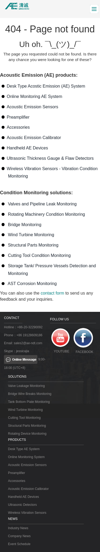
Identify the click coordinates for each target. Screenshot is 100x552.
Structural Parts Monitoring (33, 245)
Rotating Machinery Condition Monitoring (46, 214)
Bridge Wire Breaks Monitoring (29, 394)
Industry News (18, 528)
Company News (19, 536)
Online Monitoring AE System (34, 96)
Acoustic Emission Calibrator (34, 137)
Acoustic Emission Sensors (32, 107)
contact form (52, 293)
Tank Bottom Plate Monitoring (29, 402)
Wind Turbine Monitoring (31, 234)
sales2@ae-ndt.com (28, 343)
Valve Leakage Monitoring (26, 386)
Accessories (18, 127)
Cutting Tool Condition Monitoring (39, 255)
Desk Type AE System (24, 449)
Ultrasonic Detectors (22, 505)
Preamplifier (18, 117)
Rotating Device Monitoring (27, 433)
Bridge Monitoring (24, 224)
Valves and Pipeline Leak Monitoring (42, 204)
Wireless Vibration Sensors (27, 513)
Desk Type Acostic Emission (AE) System (46, 86)
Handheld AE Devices (27, 148)
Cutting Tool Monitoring (24, 418)
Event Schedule (19, 544)
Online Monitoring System (26, 457)
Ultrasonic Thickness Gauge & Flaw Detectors (50, 158)
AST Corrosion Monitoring (32, 283)
